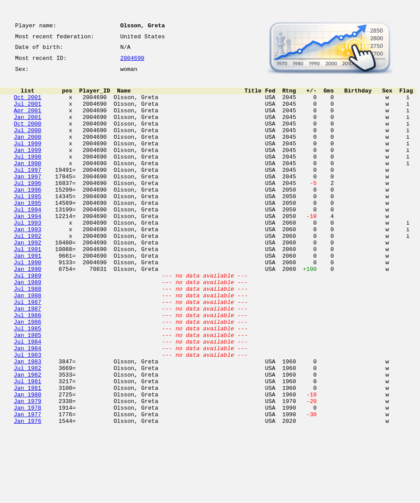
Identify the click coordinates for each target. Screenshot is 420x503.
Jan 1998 (27, 184)
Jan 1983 (27, 422)
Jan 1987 (27, 358)
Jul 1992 (27, 271)
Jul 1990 (27, 303)
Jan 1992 (27, 279)
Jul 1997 (27, 192)
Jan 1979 (27, 469)
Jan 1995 (27, 232)
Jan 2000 (27, 152)
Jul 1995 (27, 224)
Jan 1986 (27, 374)
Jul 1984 (27, 398)
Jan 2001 (27, 129)
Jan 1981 (27, 454)
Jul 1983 (27, 414)
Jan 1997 (27, 200)
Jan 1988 (27, 343)
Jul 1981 (27, 446)
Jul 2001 (27, 113)
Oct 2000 (27, 137)
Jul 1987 (27, 351)
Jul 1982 (27, 430)
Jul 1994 (27, 240)
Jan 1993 (27, 263)
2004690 (132, 63)
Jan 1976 (27, 493)
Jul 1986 (27, 366)
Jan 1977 (27, 485)
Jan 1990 (27, 311)
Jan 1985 (27, 390)
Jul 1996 (27, 208)
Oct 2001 (27, 105)
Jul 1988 (27, 335)
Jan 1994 (27, 248)
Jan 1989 (27, 327)
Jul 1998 (27, 176)
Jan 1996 (27, 216)
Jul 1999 (27, 160)
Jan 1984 (27, 406)
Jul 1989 (27, 319)
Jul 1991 (27, 287)
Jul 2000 (27, 144)
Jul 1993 (27, 255)
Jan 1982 (27, 438)
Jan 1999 (27, 168)
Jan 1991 (27, 295)
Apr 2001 (27, 121)
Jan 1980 (27, 462)
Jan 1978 (27, 477)
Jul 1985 (27, 382)
